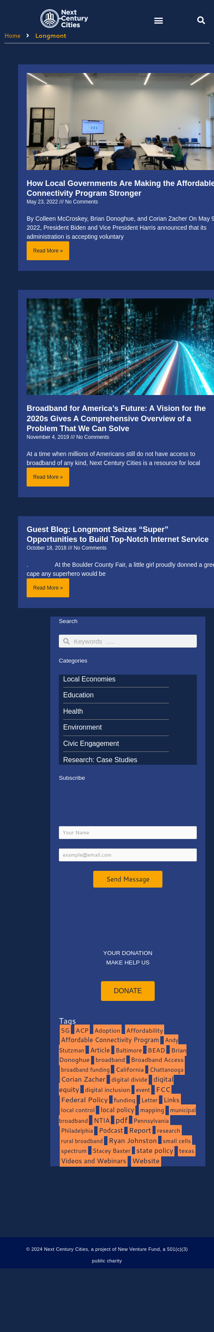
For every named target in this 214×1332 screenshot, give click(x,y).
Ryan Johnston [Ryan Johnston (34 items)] (133, 1140)
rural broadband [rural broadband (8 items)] (82, 1141)
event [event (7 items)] (143, 1090)
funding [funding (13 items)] (125, 1099)
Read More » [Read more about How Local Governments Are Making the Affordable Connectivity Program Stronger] (48, 251)
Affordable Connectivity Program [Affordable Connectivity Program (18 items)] (110, 1039)
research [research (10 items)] (168, 1130)
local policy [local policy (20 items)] (117, 1109)
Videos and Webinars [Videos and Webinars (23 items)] (93, 1160)
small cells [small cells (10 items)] (177, 1141)
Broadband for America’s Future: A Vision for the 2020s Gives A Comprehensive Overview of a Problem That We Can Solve (116, 418)
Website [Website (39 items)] (146, 1160)
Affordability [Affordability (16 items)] (144, 1030)
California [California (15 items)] (130, 1069)
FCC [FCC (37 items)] (163, 1089)
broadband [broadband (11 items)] (110, 1059)
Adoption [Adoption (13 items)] (107, 1030)
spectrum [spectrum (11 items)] (74, 1150)
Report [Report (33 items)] (140, 1130)
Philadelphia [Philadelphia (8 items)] (77, 1130)
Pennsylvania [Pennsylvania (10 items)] (151, 1120)
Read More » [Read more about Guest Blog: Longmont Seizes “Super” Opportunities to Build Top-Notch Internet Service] (48, 588)
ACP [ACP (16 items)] (82, 1030)
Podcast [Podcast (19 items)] (111, 1130)
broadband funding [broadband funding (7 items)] (85, 1070)
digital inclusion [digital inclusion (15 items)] (107, 1089)
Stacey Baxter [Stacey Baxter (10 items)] (112, 1150)
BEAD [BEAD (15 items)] (156, 1050)
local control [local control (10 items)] (78, 1110)
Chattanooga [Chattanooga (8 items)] (166, 1069)
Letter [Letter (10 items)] (149, 1100)
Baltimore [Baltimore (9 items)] (129, 1050)
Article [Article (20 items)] (100, 1050)
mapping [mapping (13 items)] (152, 1109)
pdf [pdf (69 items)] (122, 1119)
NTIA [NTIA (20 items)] (102, 1120)
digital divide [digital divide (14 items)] (129, 1079)
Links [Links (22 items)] (172, 1099)
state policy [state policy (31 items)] (154, 1150)
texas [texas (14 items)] (186, 1150)
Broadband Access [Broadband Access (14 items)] (157, 1059)
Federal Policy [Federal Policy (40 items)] (84, 1099)
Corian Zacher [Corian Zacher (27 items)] (83, 1079)
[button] (158, 20)
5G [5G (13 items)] (65, 1030)
